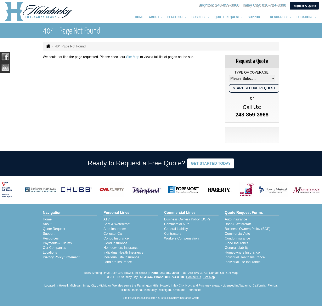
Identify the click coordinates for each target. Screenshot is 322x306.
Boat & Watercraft (116, 224)
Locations (50, 252)
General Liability (176, 229)
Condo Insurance (116, 238)
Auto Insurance (114, 229)
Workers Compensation (181, 238)
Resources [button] (280, 17)
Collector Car (113, 233)
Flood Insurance (115, 243)
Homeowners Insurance (121, 247)
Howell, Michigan (70, 285)
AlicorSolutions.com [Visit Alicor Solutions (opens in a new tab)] (144, 297)
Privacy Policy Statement (61, 257)
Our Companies (54, 247)
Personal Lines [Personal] (116, 212)
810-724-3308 (273, 5)
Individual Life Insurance (121, 257)
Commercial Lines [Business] (180, 212)
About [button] (155, 17)
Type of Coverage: (252, 72)
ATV (106, 219)
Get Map (232, 273)
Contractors (172, 233)
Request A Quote (304, 5)
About (47, 224)
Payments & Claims (57, 243)
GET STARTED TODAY (211, 163)
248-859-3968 (223, 5)
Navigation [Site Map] (52, 212)
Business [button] (200, 17)
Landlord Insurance (117, 262)
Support (49, 233)
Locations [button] (306, 17)
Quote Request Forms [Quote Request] (244, 212)
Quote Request (54, 229)
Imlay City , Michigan (97, 285)
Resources (51, 238)
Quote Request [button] (229, 17)
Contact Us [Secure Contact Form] (216, 273)
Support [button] (256, 17)
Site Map (132, 57)
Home (139, 17)
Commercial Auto (177, 224)
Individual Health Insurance (123, 252)
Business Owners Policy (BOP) (187, 219)
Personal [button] (176, 17)
